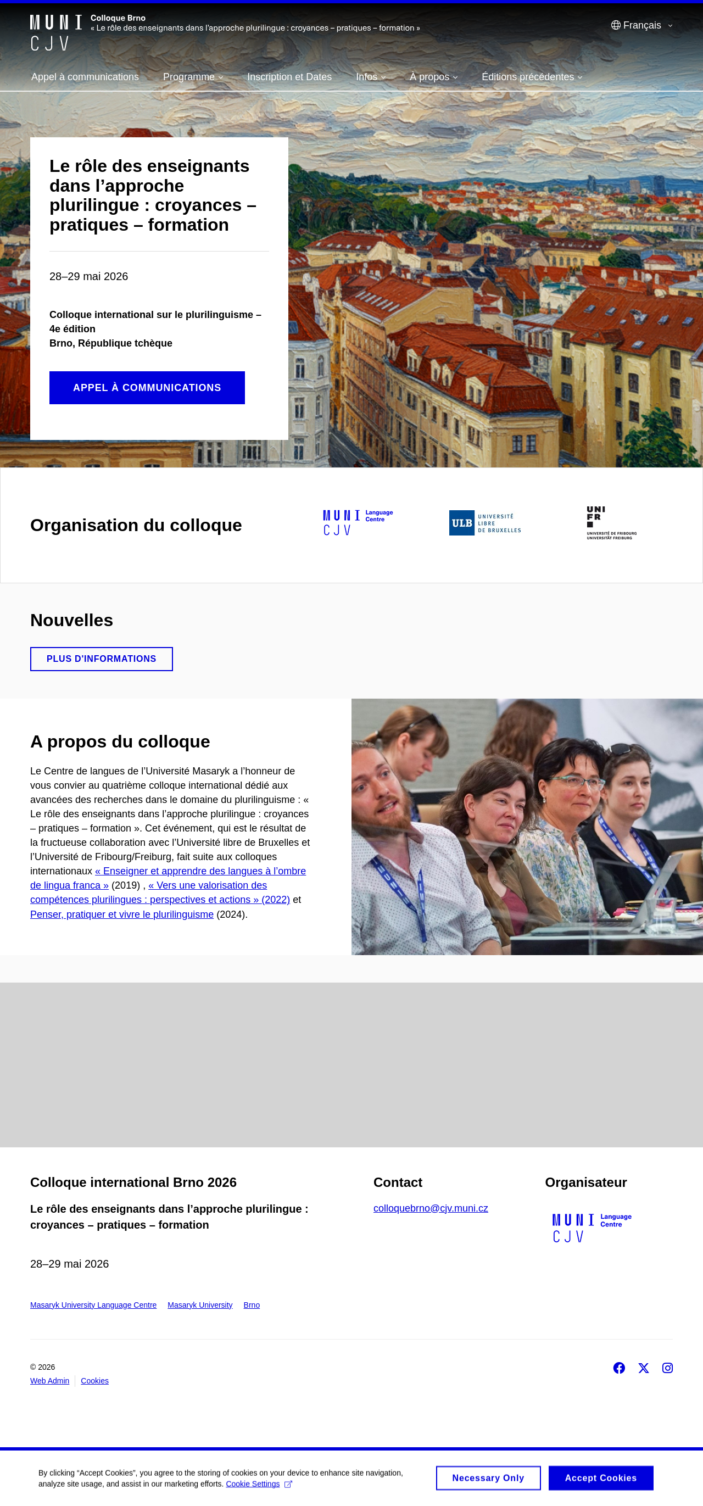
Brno (252, 1305)
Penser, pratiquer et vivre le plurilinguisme (122, 914)
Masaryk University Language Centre (93, 1305)
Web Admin (49, 1380)
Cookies (95, 1380)
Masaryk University (200, 1305)
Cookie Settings (259, 1487)
